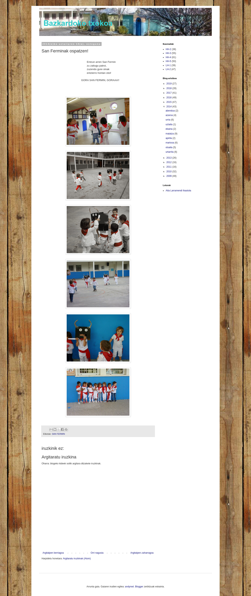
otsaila (169, 147)
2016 (169, 97)
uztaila (169, 124)
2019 (169, 83)
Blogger (139, 586)
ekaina (169, 129)
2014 (169, 106)
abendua (170, 110)
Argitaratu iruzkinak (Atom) (77, 558)
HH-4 (168, 57)
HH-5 (168, 61)
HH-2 (168, 49)
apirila (169, 138)
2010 (169, 171)
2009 (169, 176)
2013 (169, 157)
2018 (169, 88)
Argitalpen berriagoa (53, 552)
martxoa (170, 142)
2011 (169, 166)
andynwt (129, 586)
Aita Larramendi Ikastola (178, 190)
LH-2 (168, 69)
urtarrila (170, 152)
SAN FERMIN (58, 434)
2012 (169, 162)
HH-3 (168, 53)
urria (168, 119)
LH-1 (168, 65)
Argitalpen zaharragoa (142, 552)
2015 (169, 102)
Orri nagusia (97, 552)
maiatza (170, 133)
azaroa (169, 115)
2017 (169, 92)
